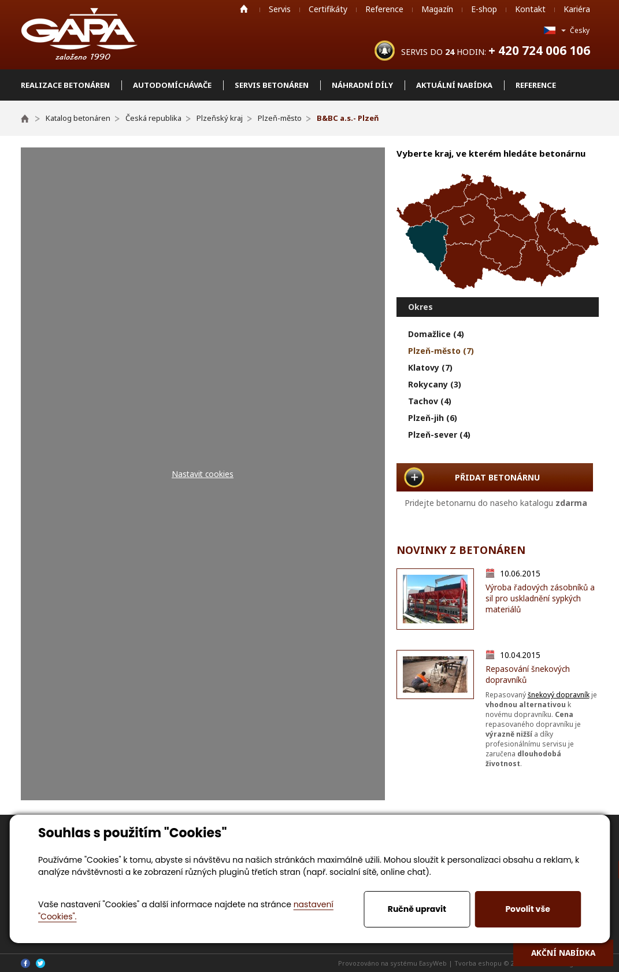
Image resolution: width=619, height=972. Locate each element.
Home (244, 9)
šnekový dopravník (559, 695)
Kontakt (530, 8)
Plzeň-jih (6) (432, 417)
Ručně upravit (417, 909)
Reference (384, 8)
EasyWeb (433, 963)
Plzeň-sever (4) (439, 434)
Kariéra (577, 8)
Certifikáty (328, 8)
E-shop (484, 8)
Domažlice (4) (436, 333)
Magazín (437, 8)
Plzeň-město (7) (441, 350)
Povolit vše (527, 909)
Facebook (25, 963)
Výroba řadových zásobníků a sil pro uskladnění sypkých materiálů (540, 598)
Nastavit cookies (202, 473)
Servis (280, 8)
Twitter (40, 963)
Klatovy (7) (430, 367)
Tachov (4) (429, 401)
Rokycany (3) (434, 384)
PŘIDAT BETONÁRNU (497, 477)
